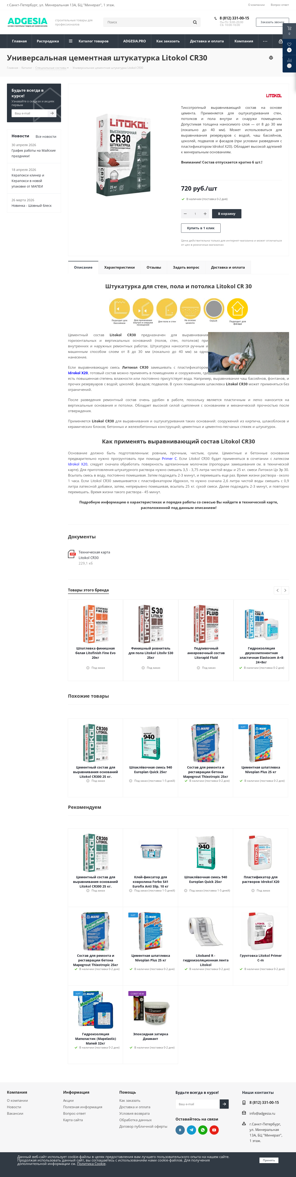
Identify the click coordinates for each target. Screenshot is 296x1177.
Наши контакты (258, 1092)
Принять (269, 1160)
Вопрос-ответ (74, 1113)
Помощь (127, 1092)
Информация (76, 1092)
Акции (68, 1100)
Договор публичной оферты (143, 1126)
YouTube (214, 1130)
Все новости (46, 136)
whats (202, 1130)
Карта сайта (73, 1119)
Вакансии (15, 1113)
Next (285, 591)
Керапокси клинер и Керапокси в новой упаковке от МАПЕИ (28, 180)
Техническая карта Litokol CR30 (94, 555)
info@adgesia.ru (262, 1113)
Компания (17, 1092)
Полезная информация (82, 1107)
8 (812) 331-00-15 (234, 18)
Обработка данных (135, 1119)
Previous (278, 591)
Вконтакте (180, 1130)
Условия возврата (134, 1113)
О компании (17, 1100)
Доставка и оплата (134, 1107)
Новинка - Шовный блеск (32, 205)
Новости (14, 1107)
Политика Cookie (91, 1163)
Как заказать (129, 1100)
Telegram (191, 1130)
